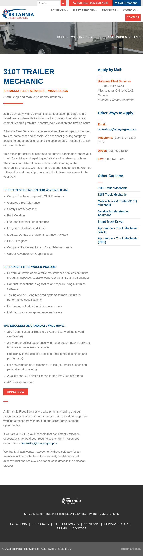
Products (110, 10)
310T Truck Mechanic (112, 194)
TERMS (62, 528)
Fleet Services (85, 10)
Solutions (59, 10)
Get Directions (126, 3)
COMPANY (91, 524)
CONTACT (79, 528)
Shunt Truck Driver (110, 221)
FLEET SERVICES (66, 524)
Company (130, 10)
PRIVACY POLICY (116, 524)
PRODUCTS (40, 524)
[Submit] (63, 3)
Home (61, 37)
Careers (95, 37)
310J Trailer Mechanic (112, 188)
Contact (133, 17)
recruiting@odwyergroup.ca (40, 443)
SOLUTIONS (18, 524)
